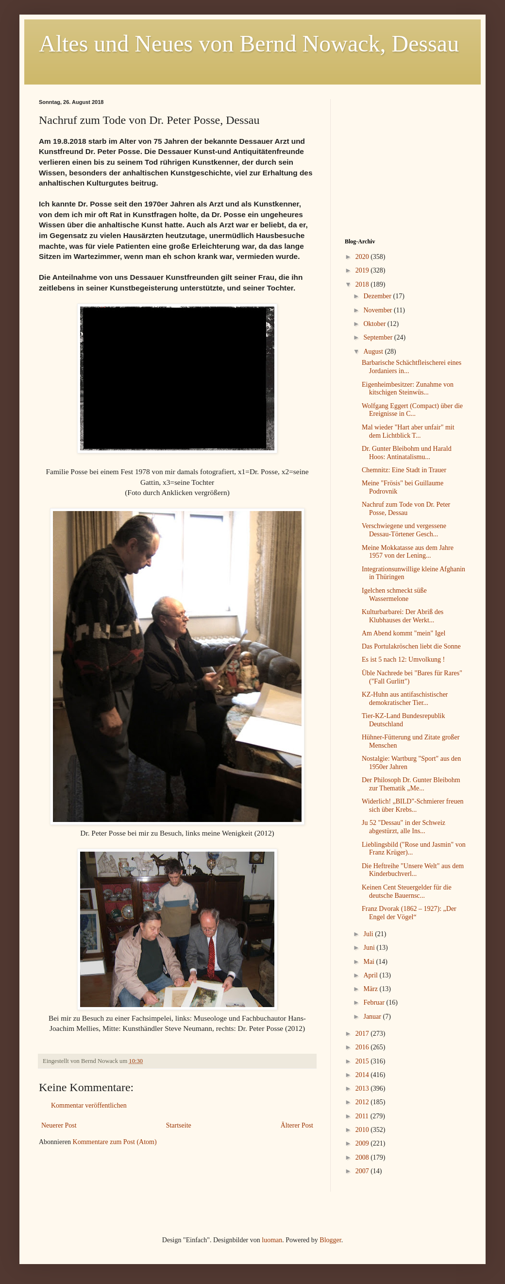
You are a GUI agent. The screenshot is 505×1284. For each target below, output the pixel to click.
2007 (363, 1171)
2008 (363, 1157)
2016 (363, 1047)
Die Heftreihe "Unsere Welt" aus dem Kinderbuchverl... (413, 870)
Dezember (378, 296)
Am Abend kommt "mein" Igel (403, 633)
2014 (363, 1075)
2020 (363, 256)
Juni (369, 947)
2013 (363, 1088)
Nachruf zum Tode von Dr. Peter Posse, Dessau (406, 508)
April (371, 975)
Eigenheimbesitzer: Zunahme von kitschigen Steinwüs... (408, 388)
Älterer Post (297, 1125)
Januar (373, 1016)
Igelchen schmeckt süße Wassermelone (394, 594)
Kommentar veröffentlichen (89, 1105)
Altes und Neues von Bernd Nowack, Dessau (249, 43)
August (374, 351)
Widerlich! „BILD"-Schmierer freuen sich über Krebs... (413, 805)
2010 (363, 1129)
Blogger (330, 1240)
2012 (363, 1102)
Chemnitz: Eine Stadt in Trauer (404, 470)
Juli (369, 934)
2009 (363, 1143)
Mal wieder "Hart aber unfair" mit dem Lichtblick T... (408, 431)
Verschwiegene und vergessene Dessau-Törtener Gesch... (404, 530)
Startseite (178, 1125)
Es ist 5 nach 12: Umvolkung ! (403, 659)
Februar (374, 1002)
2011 (362, 1116)
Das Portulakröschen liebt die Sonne (411, 646)
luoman (272, 1240)
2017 (363, 1033)
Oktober (375, 323)
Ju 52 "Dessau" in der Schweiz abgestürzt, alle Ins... (403, 827)
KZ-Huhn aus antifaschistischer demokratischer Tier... (405, 698)
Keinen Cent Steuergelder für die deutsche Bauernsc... (407, 891)
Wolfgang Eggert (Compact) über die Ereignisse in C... (412, 410)
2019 (363, 270)
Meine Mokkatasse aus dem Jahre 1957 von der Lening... (408, 552)
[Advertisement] (405, 160)
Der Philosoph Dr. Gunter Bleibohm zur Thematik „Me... (411, 784)
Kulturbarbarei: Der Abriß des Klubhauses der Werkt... (402, 616)
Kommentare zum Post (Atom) (115, 1142)
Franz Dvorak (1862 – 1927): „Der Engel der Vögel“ (409, 913)
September (378, 337)
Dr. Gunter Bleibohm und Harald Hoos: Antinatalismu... (407, 453)
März (371, 989)
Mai (369, 961)
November (378, 310)
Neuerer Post (59, 1125)
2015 (363, 1061)
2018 (363, 284)
